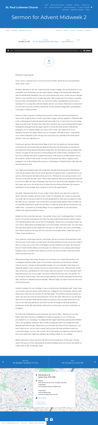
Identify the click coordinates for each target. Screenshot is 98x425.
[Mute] (84, 51)
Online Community (55, 7)
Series (66, 30)
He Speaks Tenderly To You (25, 363)
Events (76, 5)
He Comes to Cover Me (72, 363)
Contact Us (85, 5)
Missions (65, 9)
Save (49, 62)
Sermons (69, 5)
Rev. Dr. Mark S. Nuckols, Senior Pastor (46, 41)
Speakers (80, 30)
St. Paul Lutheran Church (22, 7)
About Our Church (57, 5)
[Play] (8, 51)
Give (45, 7)
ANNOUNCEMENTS (70, 7)
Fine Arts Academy (77, 9)
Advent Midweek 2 (68, 41)
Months (89, 30)
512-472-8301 (42, 398)
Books (73, 30)
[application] (49, 51)
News (87, 9)
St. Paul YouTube (83, 7)
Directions (41, 403)
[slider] (46, 50)
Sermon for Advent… (25, 30)
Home (47, 5)
